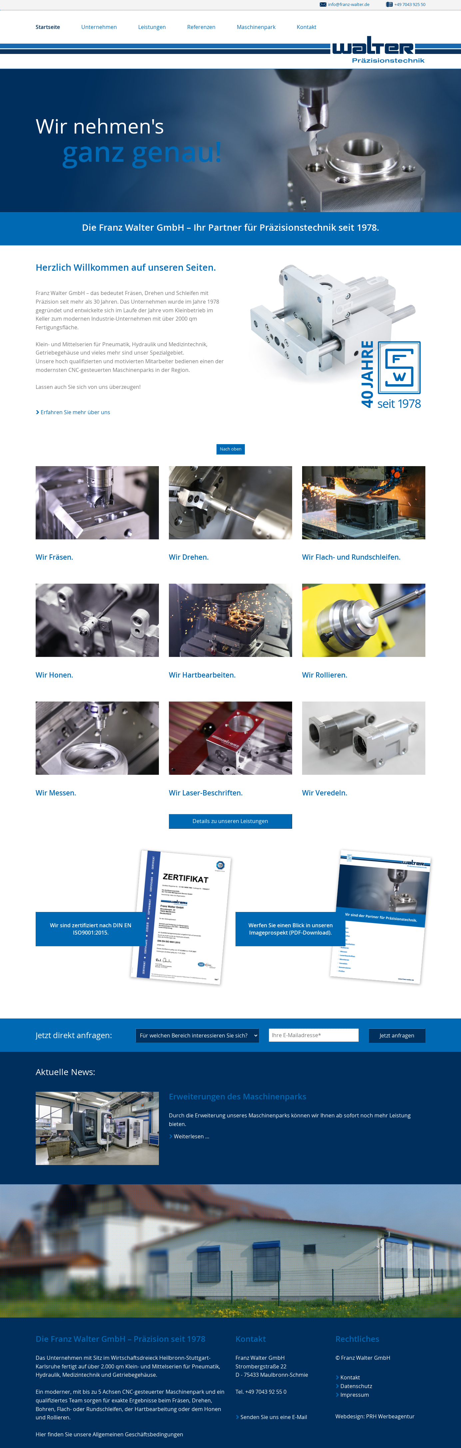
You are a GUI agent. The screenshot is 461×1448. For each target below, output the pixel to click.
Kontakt (306, 27)
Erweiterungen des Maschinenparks (237, 1096)
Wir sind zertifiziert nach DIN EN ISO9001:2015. (91, 929)
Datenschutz (356, 1386)
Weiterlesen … (212, 1136)
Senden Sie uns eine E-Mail (273, 1417)
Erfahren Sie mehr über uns (75, 412)
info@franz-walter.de (348, 4)
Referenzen (201, 27)
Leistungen (152, 27)
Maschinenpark (256, 27)
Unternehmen (99, 27)
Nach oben (230, 449)
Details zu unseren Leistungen (230, 821)
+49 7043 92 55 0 (265, 1391)
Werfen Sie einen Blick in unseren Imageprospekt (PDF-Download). (290, 929)
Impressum (354, 1394)
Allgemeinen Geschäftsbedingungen (138, 1434)
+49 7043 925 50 (409, 4)
